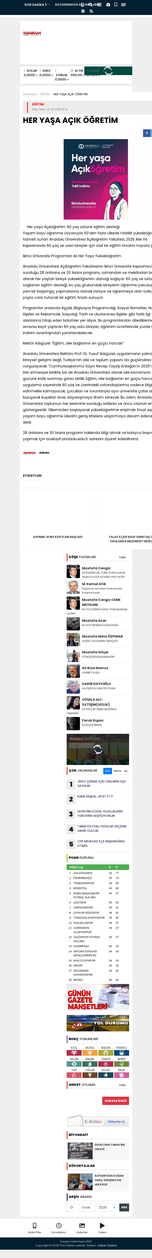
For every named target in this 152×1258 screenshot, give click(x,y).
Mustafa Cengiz (96, 568)
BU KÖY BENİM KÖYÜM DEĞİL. (100, 625)
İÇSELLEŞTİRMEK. (92, 725)
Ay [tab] (125, 771)
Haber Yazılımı (107, 1245)
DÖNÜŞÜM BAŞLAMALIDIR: (98, 657)
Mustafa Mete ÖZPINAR (102, 636)
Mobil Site (34, 1228)
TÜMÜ (122, 557)
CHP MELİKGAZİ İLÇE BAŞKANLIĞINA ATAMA (96, 844)
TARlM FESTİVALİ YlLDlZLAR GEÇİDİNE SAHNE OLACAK (97, 829)
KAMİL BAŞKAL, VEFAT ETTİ (90, 799)
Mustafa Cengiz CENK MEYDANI (101, 602)
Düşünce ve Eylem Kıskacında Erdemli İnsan (102, 591)
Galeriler (82, 1228)
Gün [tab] (107, 771)
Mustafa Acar (94, 620)
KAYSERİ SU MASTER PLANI (98, 688)
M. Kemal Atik (94, 584)
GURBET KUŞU (91, 673)
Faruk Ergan (92, 720)
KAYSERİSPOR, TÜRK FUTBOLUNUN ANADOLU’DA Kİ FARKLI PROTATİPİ (104, 575)
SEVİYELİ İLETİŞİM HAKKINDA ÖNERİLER (92, 711)
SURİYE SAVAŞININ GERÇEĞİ (99, 641)
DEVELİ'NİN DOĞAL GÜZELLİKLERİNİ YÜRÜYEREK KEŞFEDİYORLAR (94, 814)
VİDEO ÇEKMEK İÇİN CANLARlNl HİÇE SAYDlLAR (96, 784)
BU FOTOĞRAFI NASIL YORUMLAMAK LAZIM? (97, 611)
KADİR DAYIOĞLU (96, 683)
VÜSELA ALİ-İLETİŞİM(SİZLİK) (96, 702)
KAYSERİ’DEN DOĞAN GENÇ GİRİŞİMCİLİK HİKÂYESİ (109, 1180)
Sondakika (58, 1228)
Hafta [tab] (117, 771)
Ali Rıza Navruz (95, 668)
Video (102, 1228)
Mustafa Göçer (95, 652)
